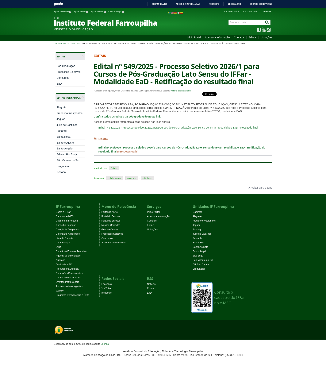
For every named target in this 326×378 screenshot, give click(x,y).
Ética (58, 247)
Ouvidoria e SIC (64, 264)
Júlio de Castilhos (66, 124)
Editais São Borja (66, 154)
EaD (59, 83)
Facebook (107, 284)
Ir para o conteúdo (63, 12)
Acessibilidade (232, 12)
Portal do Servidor (111, 216)
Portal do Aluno (110, 212)
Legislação (234, 4)
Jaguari (60, 119)
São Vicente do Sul (67, 160)
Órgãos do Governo (261, 4)
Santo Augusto (65, 142)
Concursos (62, 77)
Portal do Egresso (111, 220)
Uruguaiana (63, 166)
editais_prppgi (114, 178)
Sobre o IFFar (63, 212)
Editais (252, 37)
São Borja (198, 255)
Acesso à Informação (217, 37)
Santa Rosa (63, 136)
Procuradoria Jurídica (67, 269)
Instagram (107, 292)
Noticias (151, 284)
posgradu (131, 178)
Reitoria (61, 172)
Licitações (266, 37)
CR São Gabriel (201, 264)
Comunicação (63, 242)
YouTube (106, 288)
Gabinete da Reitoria (67, 220)
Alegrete (61, 107)
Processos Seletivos (68, 71)
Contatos (239, 37)
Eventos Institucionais (67, 282)
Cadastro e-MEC (65, 216)
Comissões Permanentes (69, 273)
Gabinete (197, 212)
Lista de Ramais (64, 238)
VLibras (267, 12)
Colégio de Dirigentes (67, 229)
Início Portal (194, 37)
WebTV (60, 290)
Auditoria (60, 260)
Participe (214, 4)
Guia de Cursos (110, 229)
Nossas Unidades (111, 225)
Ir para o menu (81, 12)
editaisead (147, 178)
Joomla (105, 343)
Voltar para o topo (260, 187)
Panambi (61, 130)
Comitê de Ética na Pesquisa (71, 251)
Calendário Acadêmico (68, 234)
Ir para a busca (98, 12)
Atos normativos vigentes (69, 286)
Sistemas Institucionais (114, 242)
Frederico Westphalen (69, 113)
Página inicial (62, 43)
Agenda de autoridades (68, 255)
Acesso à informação (188, 4)
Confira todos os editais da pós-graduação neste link (127, 116)
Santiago (197, 229)
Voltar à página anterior (181, 91)
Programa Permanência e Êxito (72, 295)
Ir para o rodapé (116, 12)
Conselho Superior (66, 225)
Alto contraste (251, 12)
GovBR (58, 4)
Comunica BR (159, 4)
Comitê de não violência (68, 277)
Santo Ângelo (64, 148)
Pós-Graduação (65, 66)
